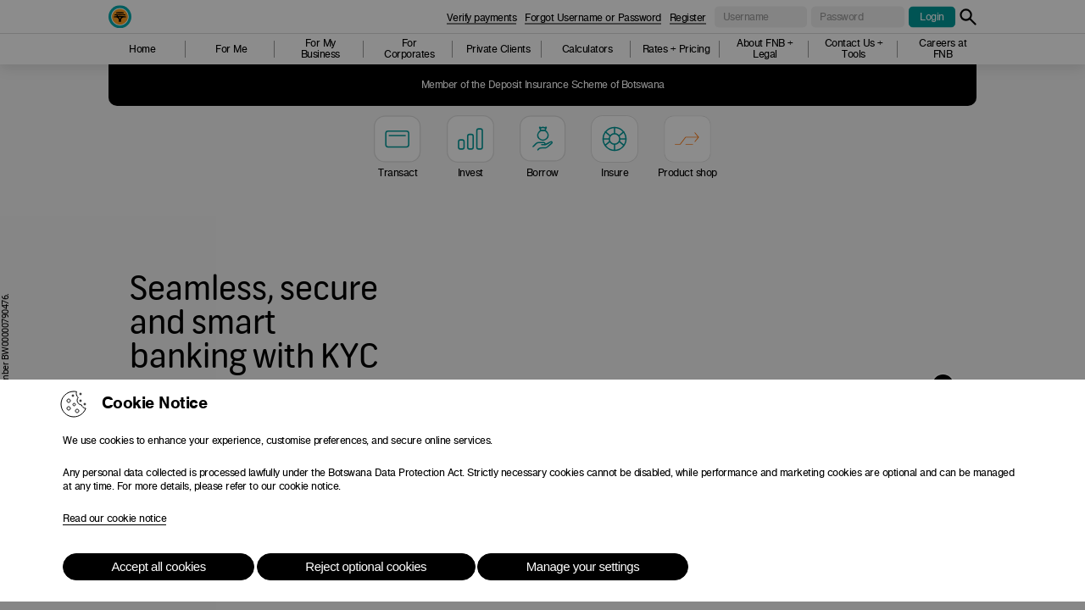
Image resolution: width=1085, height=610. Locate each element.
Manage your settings (582, 566)
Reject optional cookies (365, 566)
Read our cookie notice (114, 518)
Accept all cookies (159, 566)
